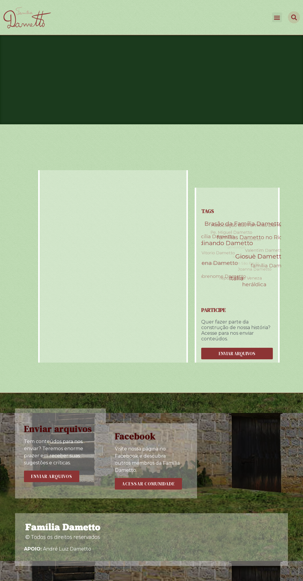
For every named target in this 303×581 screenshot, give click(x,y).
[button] (277, 17)
